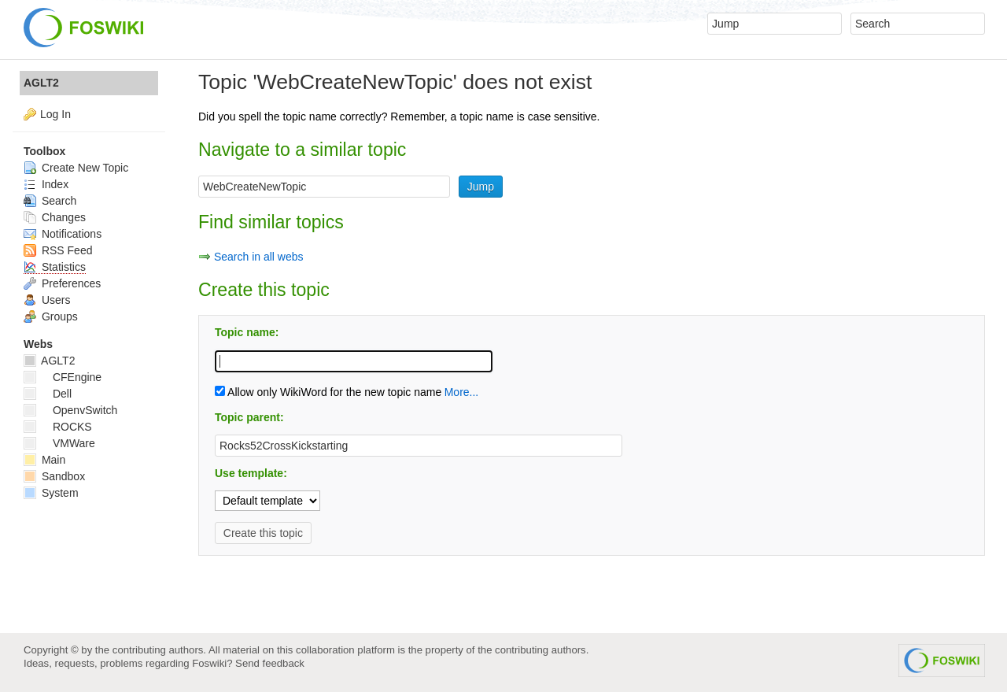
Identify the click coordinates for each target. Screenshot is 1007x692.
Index (46, 184)
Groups (51, 316)
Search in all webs (259, 256)
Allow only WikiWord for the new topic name (328, 392)
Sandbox (54, 476)
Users (47, 300)
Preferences (62, 283)
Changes (55, 217)
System (51, 493)
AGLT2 (41, 82)
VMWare (59, 443)
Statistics (55, 267)
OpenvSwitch (70, 410)
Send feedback (269, 663)
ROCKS (58, 426)
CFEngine (62, 377)
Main (44, 459)
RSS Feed (58, 250)
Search (50, 200)
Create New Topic (76, 167)
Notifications (62, 234)
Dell (48, 393)
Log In (55, 114)
